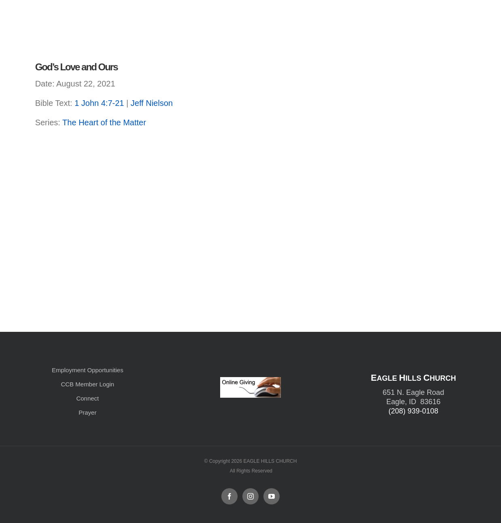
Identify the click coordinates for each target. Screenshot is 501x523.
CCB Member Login (87, 384)
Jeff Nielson (152, 103)
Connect (87, 398)
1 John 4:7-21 (99, 103)
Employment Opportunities (87, 370)
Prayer (87, 412)
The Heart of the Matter (104, 122)
